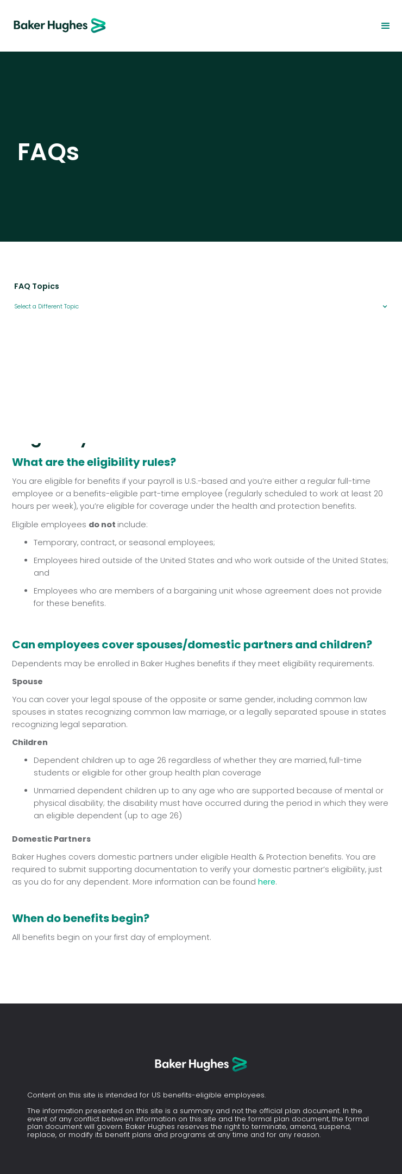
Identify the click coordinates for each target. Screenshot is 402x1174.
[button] (385, 26)
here (266, 881)
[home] (54, 26)
